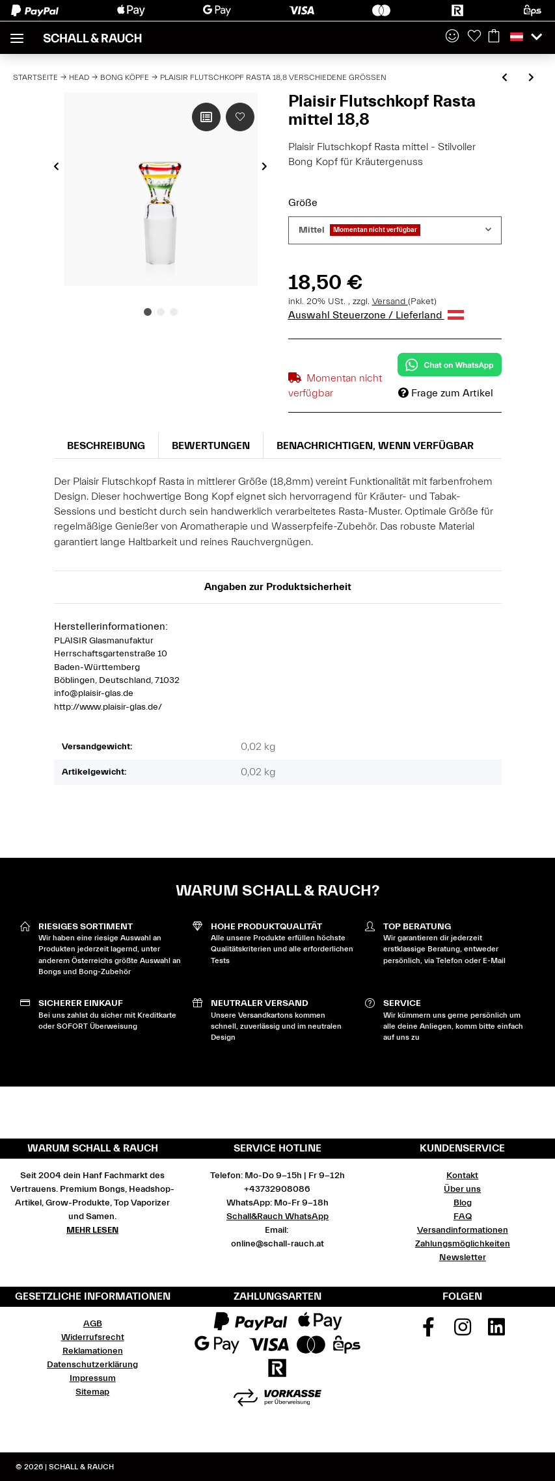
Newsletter (462, 1257)
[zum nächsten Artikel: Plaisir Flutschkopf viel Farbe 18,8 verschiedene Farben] (531, 78)
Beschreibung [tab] (106, 446)
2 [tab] (161, 312)
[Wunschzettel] (474, 37)
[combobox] (395, 230)
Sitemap (92, 1392)
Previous (56, 166)
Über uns (462, 1189)
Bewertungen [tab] (211, 446)
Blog (462, 1203)
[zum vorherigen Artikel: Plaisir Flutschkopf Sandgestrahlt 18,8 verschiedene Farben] (504, 78)
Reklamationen (92, 1351)
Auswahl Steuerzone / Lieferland (376, 315)
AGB (92, 1324)
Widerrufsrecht (92, 1337)
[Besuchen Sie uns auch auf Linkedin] (497, 1331)
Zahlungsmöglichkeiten (462, 1244)
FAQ (462, 1216)
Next (264, 166)
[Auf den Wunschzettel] (240, 117)
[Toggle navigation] (16, 33)
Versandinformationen (462, 1230)
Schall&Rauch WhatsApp (277, 1216)
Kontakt (462, 1175)
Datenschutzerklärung (92, 1364)
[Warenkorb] (493, 37)
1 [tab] (148, 312)
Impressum (93, 1378)
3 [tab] (174, 312)
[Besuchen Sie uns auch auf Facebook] (428, 1331)
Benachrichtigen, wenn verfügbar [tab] (375, 446)
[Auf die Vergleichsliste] (206, 117)
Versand (390, 301)
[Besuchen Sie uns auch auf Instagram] (462, 1331)
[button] (452, 37)
